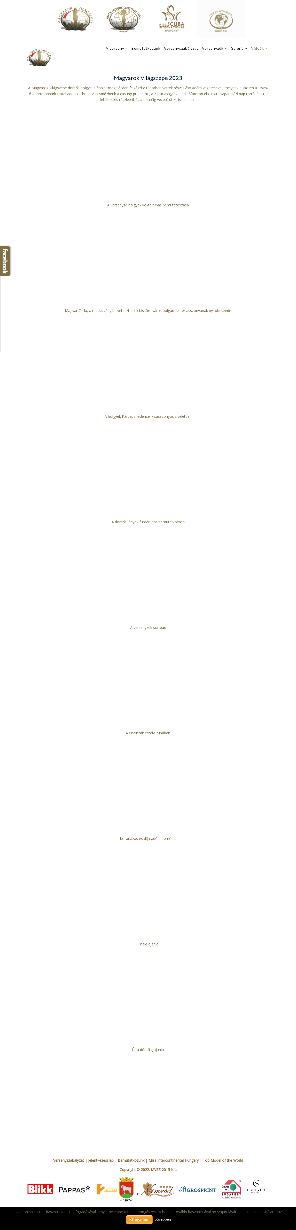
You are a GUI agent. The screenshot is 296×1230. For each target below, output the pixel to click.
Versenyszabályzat (181, 48)
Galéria (237, 48)
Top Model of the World (223, 1160)
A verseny (115, 48)
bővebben (163, 1219)
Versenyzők (212, 48)
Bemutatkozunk (145, 48)
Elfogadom (139, 1219)
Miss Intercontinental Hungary (174, 1160)
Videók (257, 48)
